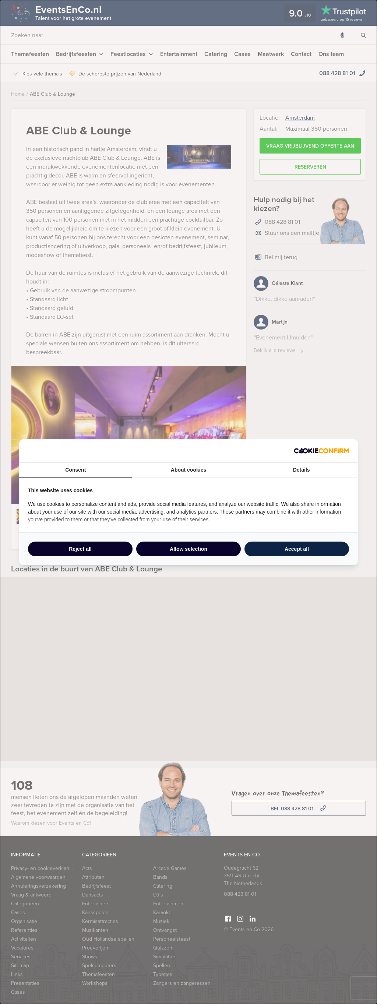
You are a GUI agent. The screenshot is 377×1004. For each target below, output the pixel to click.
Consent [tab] (75, 470)
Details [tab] (301, 470)
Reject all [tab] (80, 549)
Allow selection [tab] (188, 549)
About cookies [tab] (188, 470)
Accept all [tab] (297, 549)
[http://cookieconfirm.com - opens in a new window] (321, 451)
